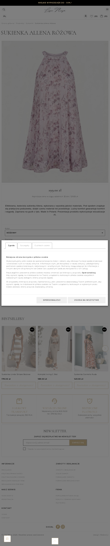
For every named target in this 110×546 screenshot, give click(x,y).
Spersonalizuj (51, 300)
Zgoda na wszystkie (86, 300)
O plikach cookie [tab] (42, 245)
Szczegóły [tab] (24, 245)
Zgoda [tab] (11, 245)
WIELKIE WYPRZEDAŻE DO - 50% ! (55, 3)
